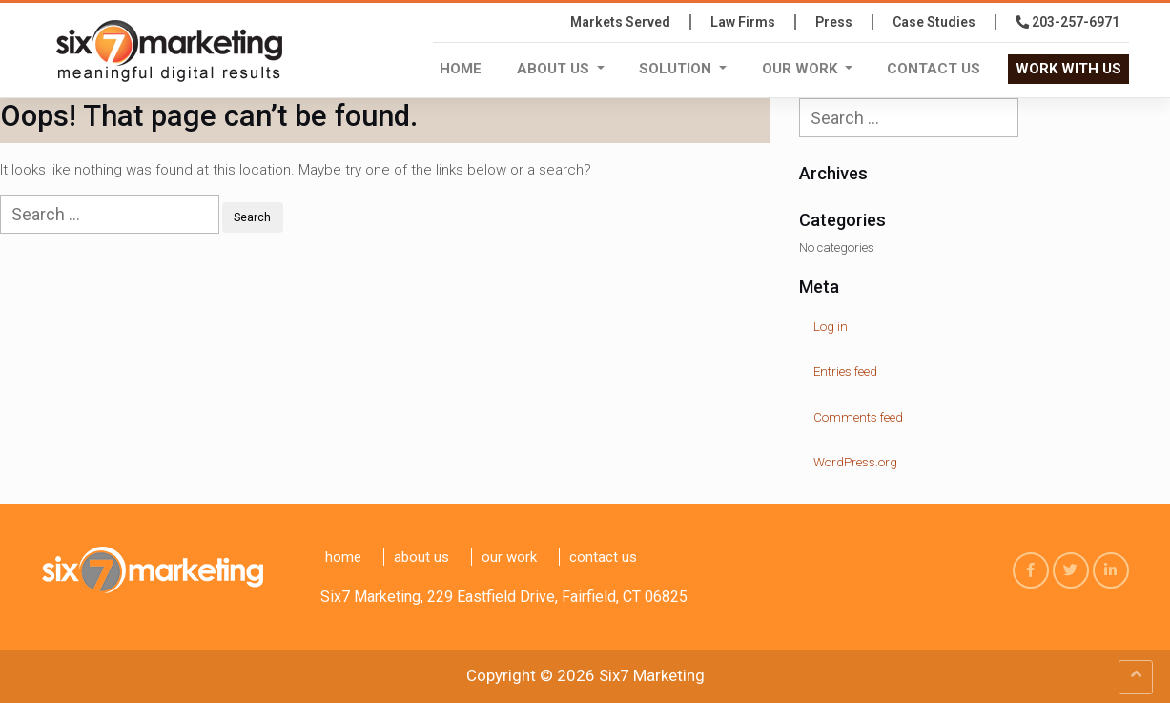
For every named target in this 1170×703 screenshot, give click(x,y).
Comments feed (858, 417)
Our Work (801, 68)
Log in (830, 327)
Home (461, 68)
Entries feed (845, 371)
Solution (677, 68)
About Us (555, 68)
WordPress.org (855, 462)
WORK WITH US (1068, 68)
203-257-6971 (1067, 22)
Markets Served (620, 22)
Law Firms (742, 22)
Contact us (933, 68)
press (833, 22)
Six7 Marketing (652, 675)
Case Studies (934, 22)
